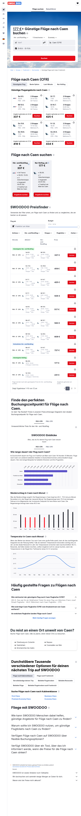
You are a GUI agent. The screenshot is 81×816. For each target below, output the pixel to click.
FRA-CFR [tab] (49, 400)
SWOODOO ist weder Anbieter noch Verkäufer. (45, 751)
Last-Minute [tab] (48, 84)
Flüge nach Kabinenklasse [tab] (22, 654)
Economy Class (50, 678)
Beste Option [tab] (34, 84)
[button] (3, 3)
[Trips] (3, 33)
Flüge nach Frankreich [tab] (45, 654)
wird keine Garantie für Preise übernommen (26, 745)
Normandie (35, 70)
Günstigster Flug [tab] (19, 84)
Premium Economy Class (21, 678)
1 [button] (67, 367)
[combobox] (52, 37)
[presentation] (27, 33)
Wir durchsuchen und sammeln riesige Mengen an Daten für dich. (45, 755)
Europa (18, 70)
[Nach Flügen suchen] (3, 10)
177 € (17, 29)
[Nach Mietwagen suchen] (3, 18)
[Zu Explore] (3, 27)
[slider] (78, 227)
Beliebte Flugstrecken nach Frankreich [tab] (42, 664)
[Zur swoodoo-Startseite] (14, 3)
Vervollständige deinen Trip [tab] (23, 659)
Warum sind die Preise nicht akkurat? (45, 759)
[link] (21, 195)
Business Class (51, 675)
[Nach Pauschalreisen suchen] (3, 23)
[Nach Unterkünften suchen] (3, 14)
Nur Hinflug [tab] (61, 84)
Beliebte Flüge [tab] (18, 664)
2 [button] (71, 367)
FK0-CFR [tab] (39, 400)
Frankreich (26, 70)
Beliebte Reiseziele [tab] (66, 659)
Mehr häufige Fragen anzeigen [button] (44, 597)
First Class (16, 675)
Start (11, 70)
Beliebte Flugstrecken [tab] (46, 659)
